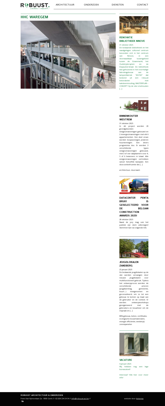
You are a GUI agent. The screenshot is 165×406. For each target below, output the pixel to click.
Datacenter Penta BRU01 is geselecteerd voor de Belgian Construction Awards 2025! (133, 206)
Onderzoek (91, 4)
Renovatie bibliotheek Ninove (132, 39)
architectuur (124, 170)
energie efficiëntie (127, 321)
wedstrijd (140, 321)
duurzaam (135, 170)
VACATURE (125, 360)
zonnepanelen (125, 324)
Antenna (139, 398)
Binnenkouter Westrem (128, 117)
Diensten (118, 4)
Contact (142, 4)
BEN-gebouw (124, 316)
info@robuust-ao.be (80, 398)
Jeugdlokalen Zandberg (128, 263)
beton (133, 316)
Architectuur (65, 4)
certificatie (142, 316)
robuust (35, 6)
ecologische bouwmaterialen (132, 319)
